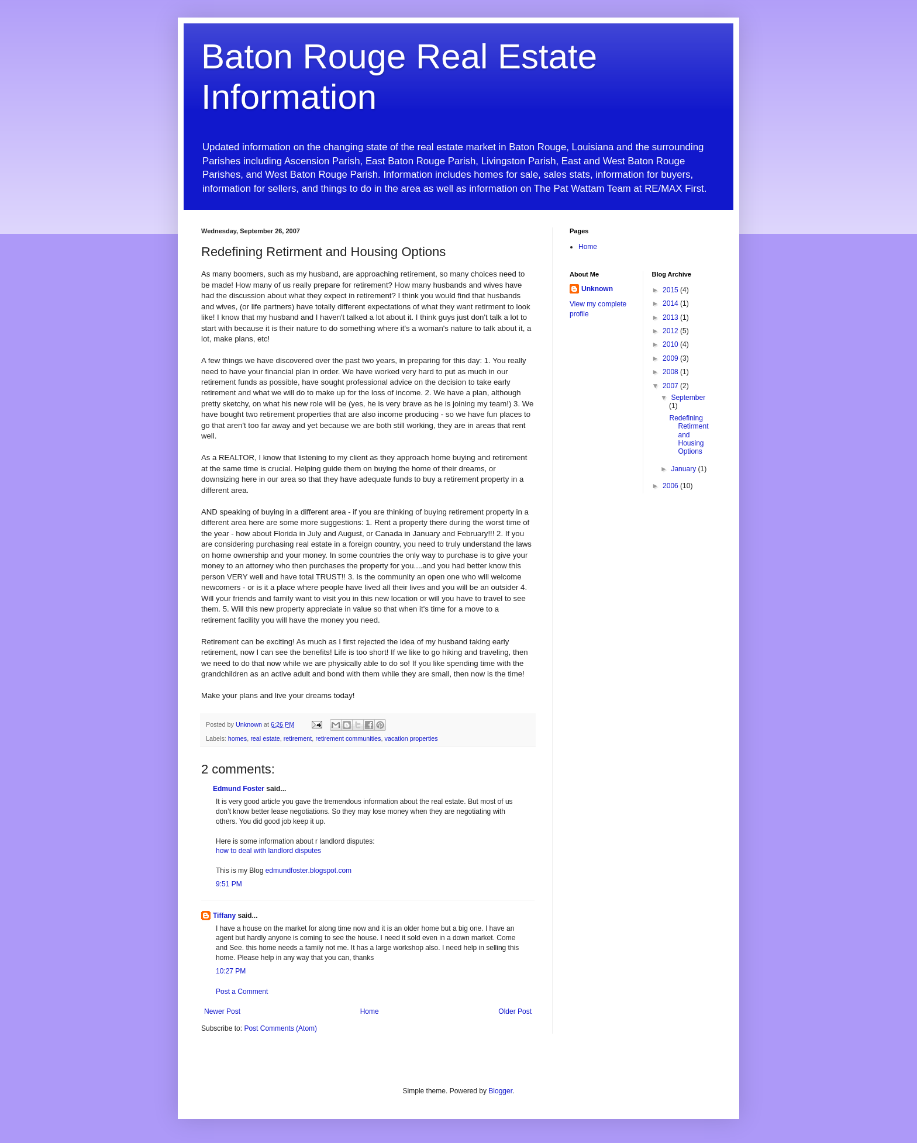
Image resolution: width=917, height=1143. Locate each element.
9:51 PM (229, 884)
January (684, 469)
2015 (671, 290)
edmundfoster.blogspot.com (308, 870)
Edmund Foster (238, 789)
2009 (671, 358)
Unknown (597, 289)
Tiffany (224, 915)
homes (237, 738)
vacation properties (410, 738)
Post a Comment (242, 991)
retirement (298, 738)
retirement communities (348, 738)
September (688, 397)
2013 (671, 317)
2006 (671, 486)
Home (369, 1011)
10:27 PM (231, 971)
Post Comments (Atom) (280, 1028)
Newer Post (222, 1011)
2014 (671, 303)
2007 (671, 386)
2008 (671, 372)
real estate (265, 738)
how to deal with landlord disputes (268, 851)
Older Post (515, 1011)
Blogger (500, 1091)
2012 (671, 331)
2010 (671, 344)
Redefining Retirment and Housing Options (688, 435)
